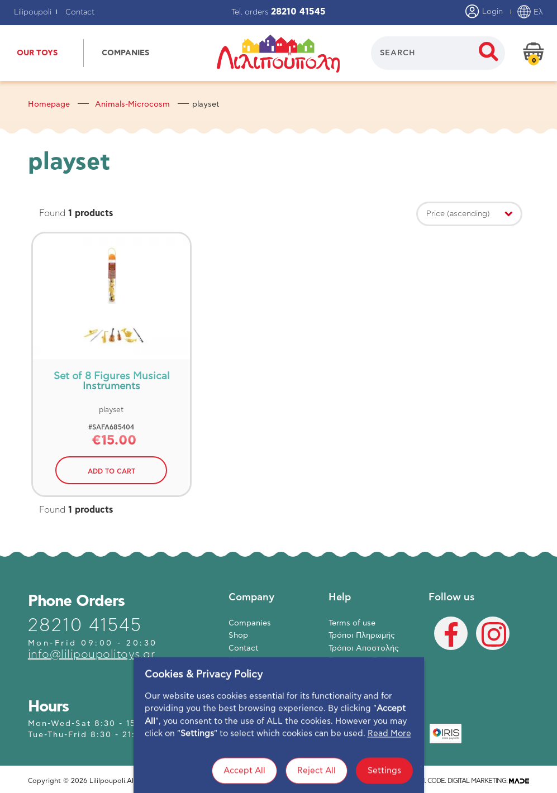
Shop (238, 635)
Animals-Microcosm (132, 104)
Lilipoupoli (32, 12)
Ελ (530, 12)
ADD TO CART (111, 471)
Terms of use (352, 623)
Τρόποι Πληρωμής (362, 635)
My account (250, 661)
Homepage (49, 104)
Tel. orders (278, 12)
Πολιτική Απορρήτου (368, 673)
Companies (249, 623)
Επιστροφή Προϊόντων (371, 661)
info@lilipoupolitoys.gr (91, 654)
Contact (79, 12)
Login (484, 12)
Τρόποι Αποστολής (364, 648)
